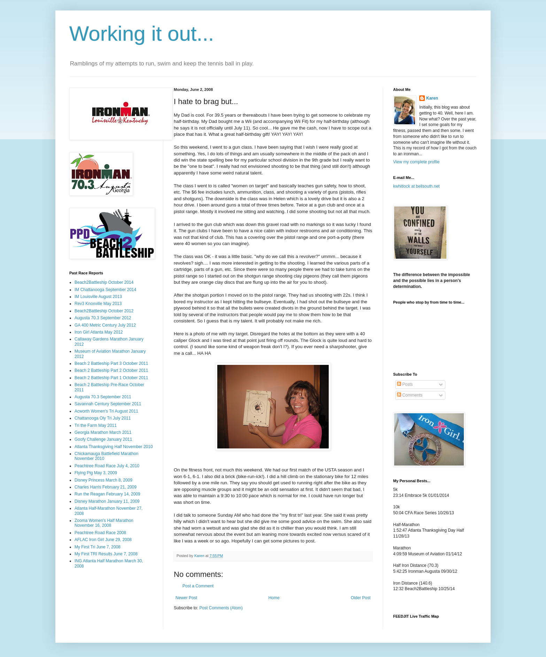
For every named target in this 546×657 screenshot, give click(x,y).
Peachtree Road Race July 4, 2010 (107, 465)
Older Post (360, 597)
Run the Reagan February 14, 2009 (107, 494)
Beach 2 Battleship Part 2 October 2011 (111, 370)
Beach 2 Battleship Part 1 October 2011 (111, 377)
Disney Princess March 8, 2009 (103, 480)
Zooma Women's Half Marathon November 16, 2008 (104, 523)
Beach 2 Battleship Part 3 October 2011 (111, 363)
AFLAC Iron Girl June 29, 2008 (103, 539)
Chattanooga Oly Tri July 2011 (103, 418)
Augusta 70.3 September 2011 (103, 396)
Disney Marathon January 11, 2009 (107, 501)
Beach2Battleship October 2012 (104, 310)
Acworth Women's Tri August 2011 (106, 411)
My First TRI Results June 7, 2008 (106, 554)
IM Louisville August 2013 (98, 296)
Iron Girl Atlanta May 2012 (99, 332)
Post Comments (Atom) (221, 607)
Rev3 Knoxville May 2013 (98, 303)
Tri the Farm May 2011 (96, 425)
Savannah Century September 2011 (108, 403)
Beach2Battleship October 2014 (104, 282)
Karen (432, 98)
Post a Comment (197, 586)
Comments (409, 395)
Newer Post (186, 597)
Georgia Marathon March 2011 (103, 432)
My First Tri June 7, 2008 (97, 547)
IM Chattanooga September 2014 (105, 289)
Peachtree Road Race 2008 (100, 532)
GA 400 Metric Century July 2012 (105, 325)
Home (274, 597)
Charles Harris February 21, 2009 (105, 487)
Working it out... (141, 33)
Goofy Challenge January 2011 (103, 439)
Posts (405, 384)
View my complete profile (416, 161)
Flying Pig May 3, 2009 (96, 472)
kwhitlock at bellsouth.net (416, 186)
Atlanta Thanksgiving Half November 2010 (114, 446)
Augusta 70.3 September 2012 (103, 317)
